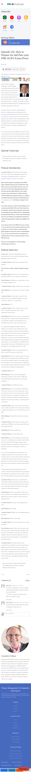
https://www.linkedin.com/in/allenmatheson (12, 112)
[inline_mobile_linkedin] (12, 770)
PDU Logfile (15, 741)
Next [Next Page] (28, 574)
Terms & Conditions (17, 762)
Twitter (19, 676)
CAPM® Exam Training (15, 758)
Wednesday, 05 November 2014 (21, 602)
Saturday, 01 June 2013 (17, 585)
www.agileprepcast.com (23, 103)
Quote (7, 599)
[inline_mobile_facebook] (4, 770)
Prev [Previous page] (2, 574)
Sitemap (15, 723)
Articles (15, 725)
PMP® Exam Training (15, 751)
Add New (27, 580)
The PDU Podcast (15, 736)
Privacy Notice (18, 765)
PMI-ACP (3, 76)
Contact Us (15, 708)
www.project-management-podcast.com (11, 176)
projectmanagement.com (14, 670)
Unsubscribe (15, 727)
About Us (15, 706)
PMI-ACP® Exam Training (15, 756)
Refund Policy (4, 762)
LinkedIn (10, 679)
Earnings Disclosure (6, 765)
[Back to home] (15, 4)
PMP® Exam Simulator (15, 753)
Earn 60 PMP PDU (15, 739)
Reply (10, 599)
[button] (2, 4)
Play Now (3, 64)
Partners (15, 711)
